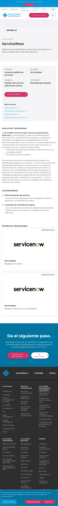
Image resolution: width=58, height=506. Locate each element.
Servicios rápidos (24, 402)
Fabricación (26, 461)
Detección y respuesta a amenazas (44, 393)
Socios (41, 468)
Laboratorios (44, 474)
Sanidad (24, 452)
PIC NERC (7, 452)
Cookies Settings (9, 502)
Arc (4, 412)
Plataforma (7, 391)
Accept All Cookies (33, 502)
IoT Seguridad (45, 419)
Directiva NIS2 (8, 456)
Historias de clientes (44, 457)
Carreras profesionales (45, 448)
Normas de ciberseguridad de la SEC (9, 461)
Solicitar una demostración (17, 355)
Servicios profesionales (26, 392)
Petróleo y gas (27, 471)
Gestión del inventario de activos (44, 407)
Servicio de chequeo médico (25, 408)
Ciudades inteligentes (26, 487)
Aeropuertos (26, 444)
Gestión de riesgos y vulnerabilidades (46, 414)
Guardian (6, 405)
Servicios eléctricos (25, 448)
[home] (11, 15)
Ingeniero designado (25, 397)
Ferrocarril (25, 477)
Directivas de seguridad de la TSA (9, 468)
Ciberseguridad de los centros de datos (45, 424)
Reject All (48, 502)
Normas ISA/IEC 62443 (9, 448)
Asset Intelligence (8, 416)
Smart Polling (8, 425)
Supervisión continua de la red (45, 400)
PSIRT (5, 432)
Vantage (6, 395)
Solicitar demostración (39, 15)
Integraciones (8, 429)
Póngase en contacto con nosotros (44, 462)
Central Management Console (8, 400)
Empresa (43, 452)
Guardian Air (8, 408)
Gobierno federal (25, 457)
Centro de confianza (43, 482)
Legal (41, 478)
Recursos (43, 471)
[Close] (55, 493)
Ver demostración (39, 355)
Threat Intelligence (8, 421)
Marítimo (25, 464)
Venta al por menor (26, 482)
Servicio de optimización (26, 415)
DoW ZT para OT (9, 444)
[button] (52, 15)
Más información (29, 4)
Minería (24, 467)
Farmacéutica (26, 474)
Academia (43, 444)
